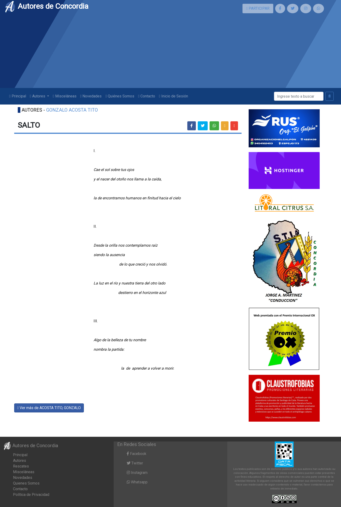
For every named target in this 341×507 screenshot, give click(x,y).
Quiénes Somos (119, 96)
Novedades (91, 96)
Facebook (136, 453)
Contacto (146, 96)
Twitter (135, 463)
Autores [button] (38, 96)
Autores (19, 460)
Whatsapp (137, 482)
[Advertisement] (170, 52)
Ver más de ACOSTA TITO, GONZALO (49, 408)
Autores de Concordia (46, 6)
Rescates (21, 466)
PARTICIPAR (257, 8)
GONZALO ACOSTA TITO (72, 110)
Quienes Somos (26, 483)
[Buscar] (298, 96)
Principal (17, 96)
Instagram (137, 472)
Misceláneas (64, 96)
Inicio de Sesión (173, 96)
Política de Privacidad (31, 494)
